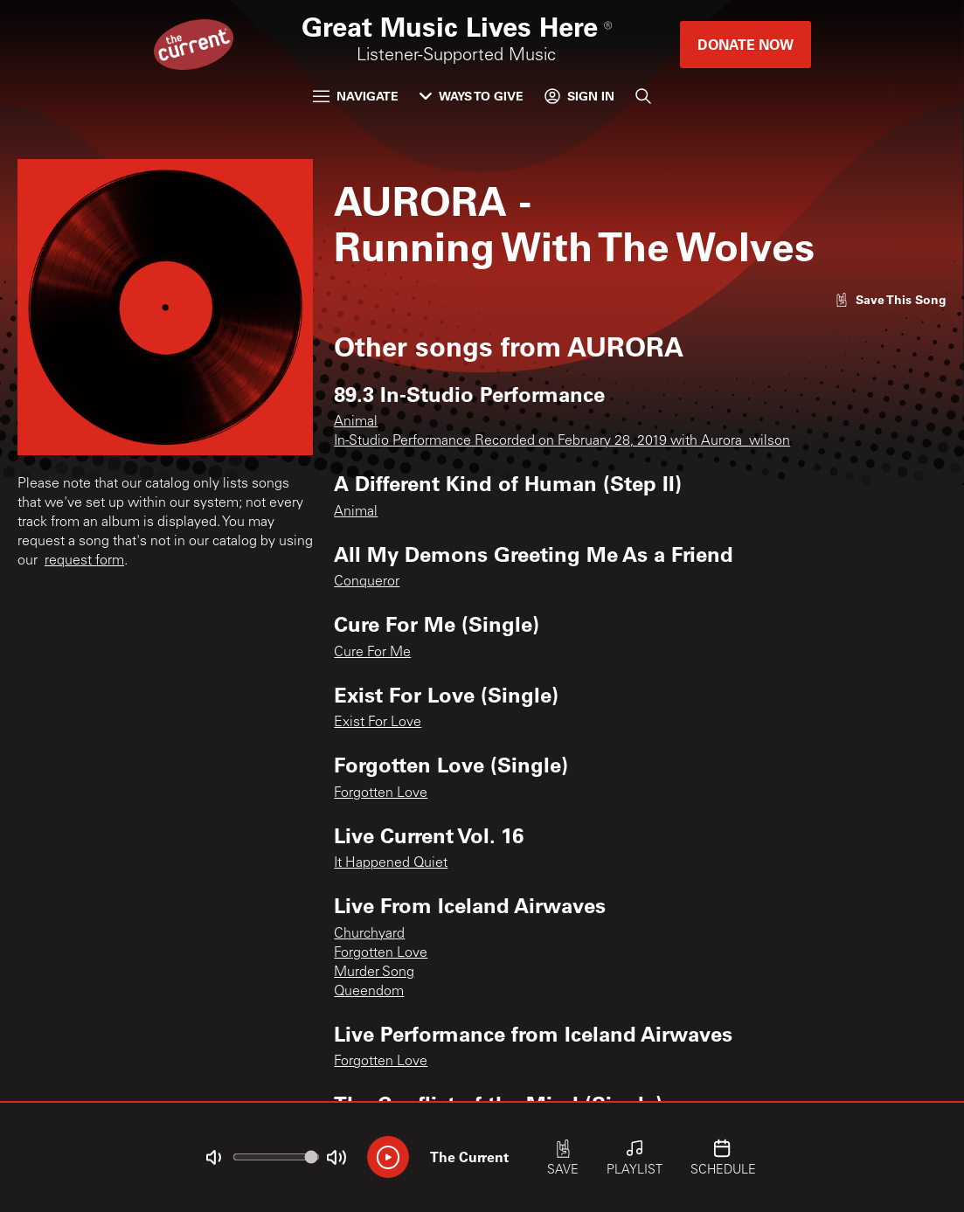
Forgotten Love (380, 793)
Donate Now (745, 44)
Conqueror (366, 582)
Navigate (356, 95)
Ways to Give (472, 95)
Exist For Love (377, 723)
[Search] (643, 96)
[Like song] (891, 299)
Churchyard (369, 934)
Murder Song (374, 973)
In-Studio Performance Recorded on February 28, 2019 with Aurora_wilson (562, 441)
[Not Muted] (213, 1158)
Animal (356, 422)
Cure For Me (372, 653)
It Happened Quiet (390, 863)
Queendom (369, 992)
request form (84, 561)
